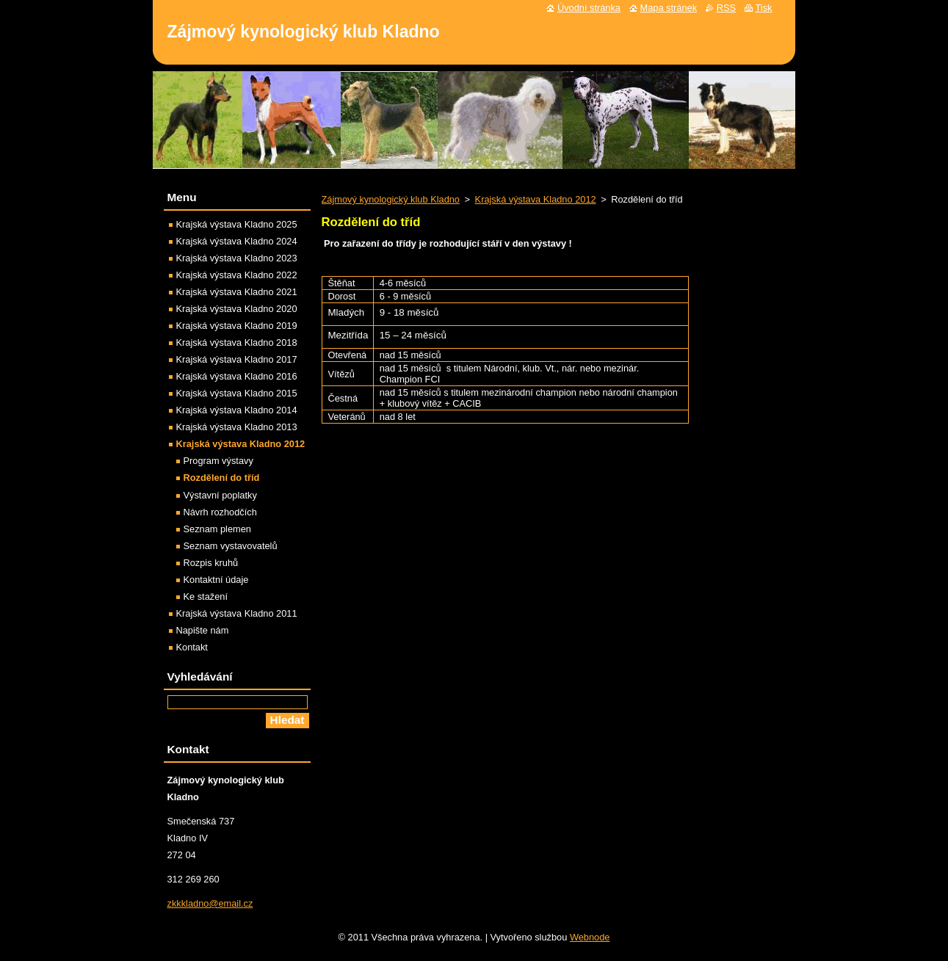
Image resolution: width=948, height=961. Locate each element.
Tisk (764, 7)
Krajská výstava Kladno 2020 (236, 308)
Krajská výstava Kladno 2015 (236, 393)
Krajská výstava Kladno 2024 (236, 241)
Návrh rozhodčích (220, 512)
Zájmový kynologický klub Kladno (391, 199)
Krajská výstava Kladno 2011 (236, 613)
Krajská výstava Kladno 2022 (236, 274)
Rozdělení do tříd (222, 477)
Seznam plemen (217, 528)
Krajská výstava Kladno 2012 (535, 199)
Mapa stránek (669, 7)
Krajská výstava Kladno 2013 (236, 426)
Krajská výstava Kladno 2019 (236, 325)
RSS (726, 7)
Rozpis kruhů (211, 562)
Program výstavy (218, 460)
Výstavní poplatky (220, 495)
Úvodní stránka (588, 7)
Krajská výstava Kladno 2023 (236, 258)
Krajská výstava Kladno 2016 (236, 376)
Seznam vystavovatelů (231, 545)
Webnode (590, 937)
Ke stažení (206, 596)
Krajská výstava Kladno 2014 (236, 410)
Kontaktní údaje (216, 579)
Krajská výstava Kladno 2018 (236, 342)
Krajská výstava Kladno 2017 (236, 359)
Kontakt (192, 647)
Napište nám (202, 630)
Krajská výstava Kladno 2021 (236, 291)
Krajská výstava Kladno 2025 (236, 224)
